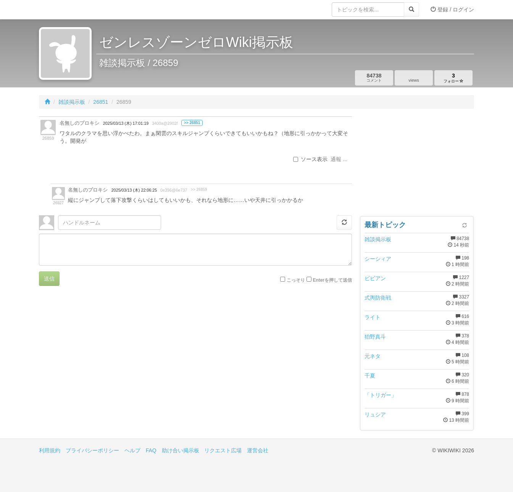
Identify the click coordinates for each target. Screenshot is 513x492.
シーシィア (378, 259)
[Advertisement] (417, 164)
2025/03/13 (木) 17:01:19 (125, 123)
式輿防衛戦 (378, 298)
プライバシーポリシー (92, 450)
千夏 (370, 376)
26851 (100, 102)
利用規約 (49, 450)
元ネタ (373, 356)
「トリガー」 (381, 395)
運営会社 (257, 450)
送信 (49, 279)
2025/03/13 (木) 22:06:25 (134, 190)
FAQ (151, 450)
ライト (373, 317)
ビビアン (375, 278)
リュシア (375, 414)
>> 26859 (199, 189)
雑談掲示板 (71, 102)
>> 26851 (192, 123)
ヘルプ (132, 450)
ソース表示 (310, 159)
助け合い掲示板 (180, 450)
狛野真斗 (375, 337)
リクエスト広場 (223, 450)
